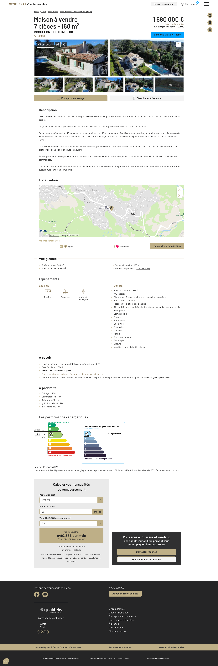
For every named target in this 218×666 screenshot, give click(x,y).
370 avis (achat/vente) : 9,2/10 (169, 26)
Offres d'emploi (117, 608)
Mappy (64, 235)
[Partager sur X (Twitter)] (209, 22)
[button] (58, 44)
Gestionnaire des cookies (171, 647)
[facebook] (36, 594)
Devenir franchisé (119, 612)
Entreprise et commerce (122, 616)
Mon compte (189, 4)
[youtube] (45, 594)
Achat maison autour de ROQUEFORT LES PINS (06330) (60, 658)
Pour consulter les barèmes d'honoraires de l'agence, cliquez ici (72, 374)
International (116, 627)
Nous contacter (117, 631)
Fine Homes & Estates (121, 619)
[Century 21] (28, 4)
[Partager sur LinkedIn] (209, 29)
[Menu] (206, 4)
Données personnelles (120, 647)
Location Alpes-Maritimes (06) (158, 658)
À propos (114, 623)
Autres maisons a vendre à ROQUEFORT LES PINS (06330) (109, 658)
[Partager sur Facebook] (209, 15)
